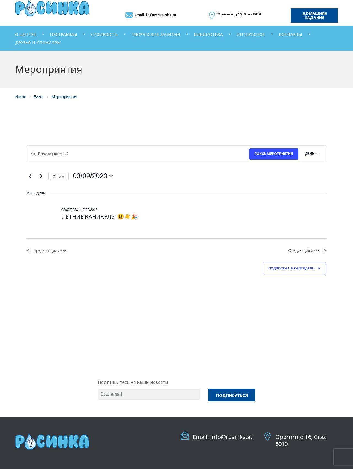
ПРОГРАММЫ (63, 34)
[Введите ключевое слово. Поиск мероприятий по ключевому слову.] (138, 154)
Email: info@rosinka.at (156, 14)
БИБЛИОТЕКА (208, 34)
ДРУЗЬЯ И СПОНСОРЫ (38, 42)
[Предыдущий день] (30, 176)
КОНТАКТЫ (290, 34)
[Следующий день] (41, 176)
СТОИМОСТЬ (104, 34)
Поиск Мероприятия (274, 154)
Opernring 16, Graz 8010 (301, 440)
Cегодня (58, 176)
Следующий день (307, 250)
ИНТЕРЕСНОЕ (251, 34)
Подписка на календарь (291, 268)
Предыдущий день (47, 250)
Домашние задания (314, 15)
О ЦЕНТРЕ (25, 34)
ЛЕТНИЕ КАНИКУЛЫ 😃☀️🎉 (99, 216)
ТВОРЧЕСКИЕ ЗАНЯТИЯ (156, 34)
